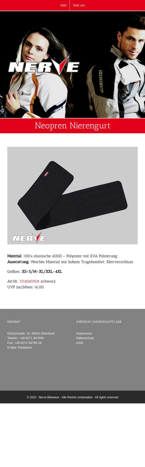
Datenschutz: (85, 338)
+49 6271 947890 (31, 338)
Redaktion (25, 347)
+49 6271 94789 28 (28, 343)
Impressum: (84, 333)
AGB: (80, 343)
